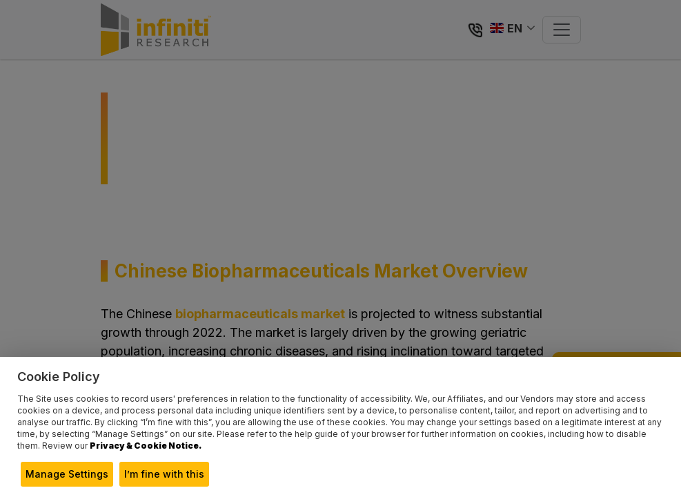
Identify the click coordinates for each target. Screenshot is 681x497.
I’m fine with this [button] (164, 474)
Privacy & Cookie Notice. (145, 445)
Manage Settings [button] (67, 474)
